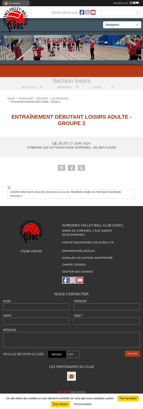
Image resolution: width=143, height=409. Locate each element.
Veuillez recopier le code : (25, 354)
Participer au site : (126, 3)
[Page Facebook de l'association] (82, 12)
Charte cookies (74, 264)
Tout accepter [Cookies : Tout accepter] (128, 398)
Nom (8, 301)
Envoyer (132, 353)
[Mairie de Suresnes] (71, 376)
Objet (79, 315)
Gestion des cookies (77, 271)
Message (11, 330)
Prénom (81, 301)
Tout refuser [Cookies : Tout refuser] (60, 404)
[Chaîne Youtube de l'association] (93, 12)
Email (8, 315)
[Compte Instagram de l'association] (87, 12)
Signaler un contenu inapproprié (87, 257)
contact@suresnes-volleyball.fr (88, 242)
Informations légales (78, 250)
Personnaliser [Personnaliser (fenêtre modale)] (83, 404)
